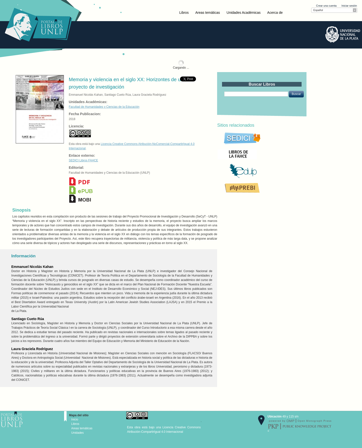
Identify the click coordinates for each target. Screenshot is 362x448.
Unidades (77, 432)
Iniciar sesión (349, 5)
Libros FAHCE (88, 160)
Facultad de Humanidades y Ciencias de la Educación (104, 106)
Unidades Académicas (244, 13)
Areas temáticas (207, 13)
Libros (184, 13)
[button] (296, 94)
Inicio (74, 419)
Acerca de (275, 13)
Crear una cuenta (326, 5)
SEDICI (74, 160)
